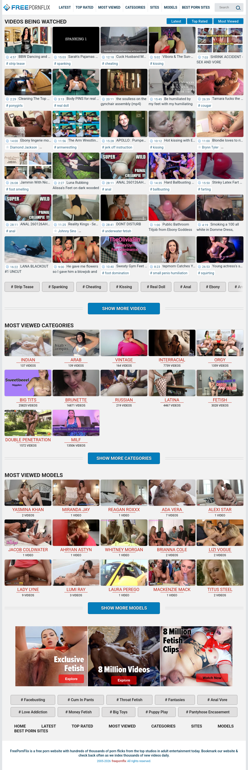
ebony (214, 287)
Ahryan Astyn (76, 535)
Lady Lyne (28, 576)
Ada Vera (172, 496)
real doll (62, 105)
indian (28, 346)
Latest (65, 7)
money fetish (80, 712)
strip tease (16, 64)
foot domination (116, 273)
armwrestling (66, 147)
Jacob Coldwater (28, 535)
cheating (111, 64)
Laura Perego (124, 576)
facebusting (34, 700)
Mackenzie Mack (172, 576)
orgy (220, 346)
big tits (28, 386)
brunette (76, 386)
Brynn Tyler (209, 147)
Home (26, 4)
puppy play (158, 712)
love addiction (34, 712)
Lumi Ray (76, 576)
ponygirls (15, 105)
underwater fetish (117, 231)
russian (124, 386)
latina (172, 386)
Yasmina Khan (28, 496)
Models (170, 7)
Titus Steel (220, 576)
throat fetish (130, 700)
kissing (157, 64)
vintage (124, 346)
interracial (172, 346)
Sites (154, 7)
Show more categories (124, 458)
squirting (207, 273)
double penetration (28, 426)
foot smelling (18, 189)
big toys (120, 712)
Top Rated (84, 7)
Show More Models (124, 608)
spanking (63, 64)
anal (107, 189)
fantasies (176, 700)
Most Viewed (109, 7)
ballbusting (160, 189)
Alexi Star (220, 496)
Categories (135, 7)
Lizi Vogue (220, 535)
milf (76, 426)
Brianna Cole (172, 535)
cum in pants (82, 700)
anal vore (218, 700)
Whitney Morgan (124, 535)
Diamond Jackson (23, 147)
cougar (205, 105)
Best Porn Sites (196, 7)
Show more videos (124, 308)
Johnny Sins (66, 231)
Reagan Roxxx (124, 496)
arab (76, 346)
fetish (220, 386)
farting (205, 189)
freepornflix (119, 761)
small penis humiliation (170, 273)
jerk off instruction (118, 147)
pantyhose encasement (209, 712)
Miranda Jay (76, 496)
